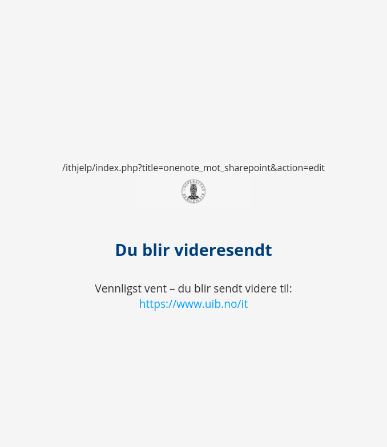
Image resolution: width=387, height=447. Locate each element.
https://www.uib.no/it (193, 303)
